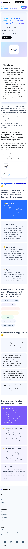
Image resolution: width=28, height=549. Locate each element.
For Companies (4, 517)
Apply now (24, 7)
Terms (16, 546)
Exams (2, 512)
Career (2, 500)
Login (2, 497)
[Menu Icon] (26, 2)
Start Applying (19, 2)
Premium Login (4, 535)
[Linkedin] (23, 542)
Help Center (3, 529)
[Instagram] (11, 542)
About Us (3, 502)
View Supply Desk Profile (9, 175)
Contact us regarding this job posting (9, 532)
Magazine (3, 520)
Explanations (4, 514)
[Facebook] (5, 542)
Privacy (22, 546)
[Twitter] (17, 542)
